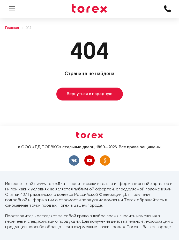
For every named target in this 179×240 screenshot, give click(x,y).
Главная (12, 28)
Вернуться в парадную (90, 94)
